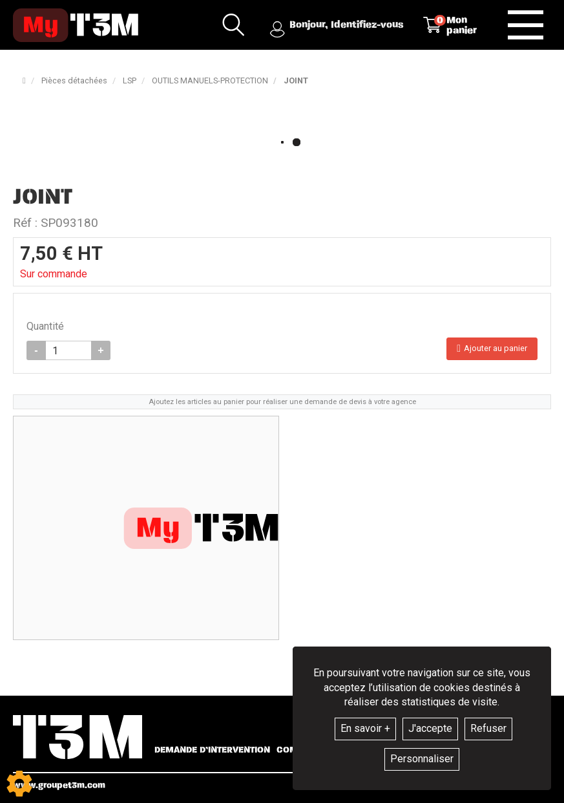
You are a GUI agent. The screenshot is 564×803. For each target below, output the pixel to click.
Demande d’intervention (212, 750)
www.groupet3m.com (59, 785)
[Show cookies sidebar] (19, 784)
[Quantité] (68, 350)
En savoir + (365, 728)
